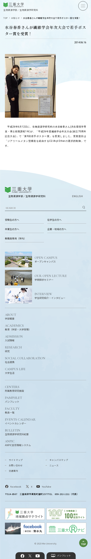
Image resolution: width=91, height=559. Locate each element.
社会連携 (25, 360)
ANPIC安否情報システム (18, 443)
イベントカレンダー (20, 421)
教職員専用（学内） (15, 238)
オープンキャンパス (60, 259)
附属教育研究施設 (14, 388)
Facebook (22, 556)
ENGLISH (77, 196)
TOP (5, 17)
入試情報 (14, 338)
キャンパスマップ (58, 460)
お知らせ (15, 17)
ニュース (54, 465)
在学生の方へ (54, 219)
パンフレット (13, 399)
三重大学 (18, 190)
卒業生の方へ (12, 229)
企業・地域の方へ (56, 229)
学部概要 (10, 316)
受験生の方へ (12, 219)
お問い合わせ (16, 465)
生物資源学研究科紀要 (17, 432)
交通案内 (13, 470)
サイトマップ (16, 460)
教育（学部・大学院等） (18, 327)
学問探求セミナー (60, 277)
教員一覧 (12, 410)
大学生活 (15, 370)
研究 (13, 349)
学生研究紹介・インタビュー (60, 295)
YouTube (38, 556)
